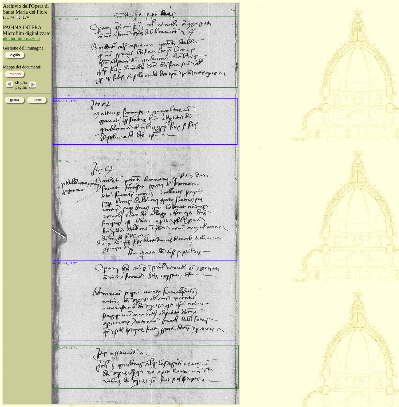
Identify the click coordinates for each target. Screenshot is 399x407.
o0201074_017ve (65, 347)
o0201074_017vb (65, 101)
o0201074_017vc (66, 161)
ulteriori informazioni (21, 38)
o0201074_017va (66, 19)
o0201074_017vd (65, 263)
